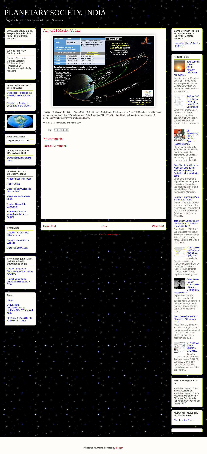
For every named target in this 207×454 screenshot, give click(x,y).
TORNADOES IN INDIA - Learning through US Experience (193, 101)
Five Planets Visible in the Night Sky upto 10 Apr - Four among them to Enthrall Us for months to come (186, 170)
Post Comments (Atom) (109, 234)
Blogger (119, 448)
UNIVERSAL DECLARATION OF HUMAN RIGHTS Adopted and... (20, 309)
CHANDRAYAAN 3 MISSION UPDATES (193, 347)
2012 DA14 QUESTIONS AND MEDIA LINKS (19, 319)
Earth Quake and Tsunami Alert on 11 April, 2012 (193, 251)
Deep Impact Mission (17, 248)
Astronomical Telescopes (19, 179)
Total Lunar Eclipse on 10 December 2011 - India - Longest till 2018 (186, 223)
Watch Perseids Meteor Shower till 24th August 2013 (185, 319)
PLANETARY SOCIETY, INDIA (55, 12)
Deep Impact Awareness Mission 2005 (19, 190)
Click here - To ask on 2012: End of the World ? (19, 104)
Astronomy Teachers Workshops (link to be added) (17, 214)
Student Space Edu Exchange (16, 205)
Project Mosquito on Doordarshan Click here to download (20, 271)
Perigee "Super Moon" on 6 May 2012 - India (186, 198)
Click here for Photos (184, 420)
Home (104, 226)
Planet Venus (13, 184)
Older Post (158, 226)
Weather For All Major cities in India (17, 234)
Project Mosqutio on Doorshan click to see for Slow (19, 282)
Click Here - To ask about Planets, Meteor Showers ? (19, 95)
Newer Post (49, 226)
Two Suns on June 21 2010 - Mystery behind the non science (187, 68)
